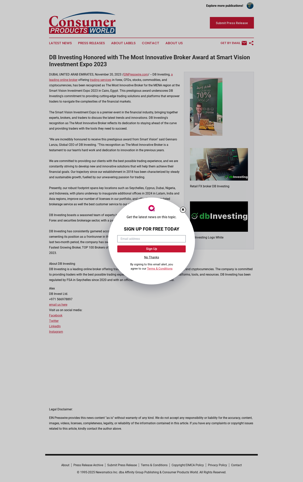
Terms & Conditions (160, 268)
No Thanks (151, 257)
